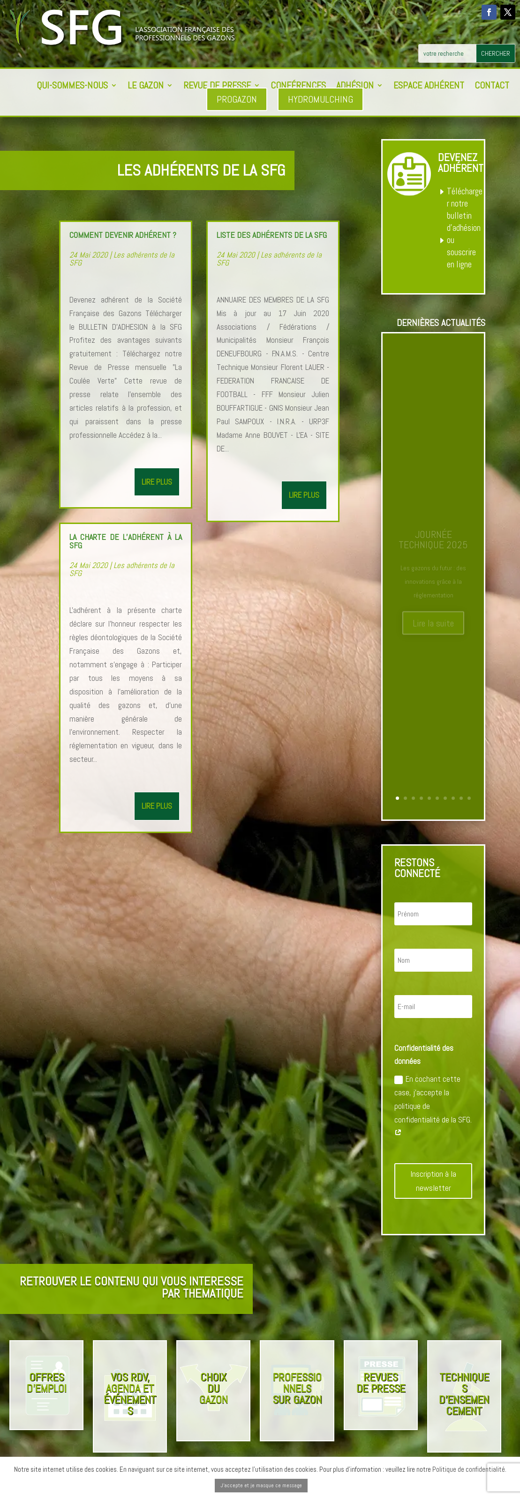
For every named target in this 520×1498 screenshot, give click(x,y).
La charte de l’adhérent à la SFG (125, 541)
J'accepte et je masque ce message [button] (261, 1485)
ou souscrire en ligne (461, 252)
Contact (492, 86)
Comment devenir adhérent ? (122, 234)
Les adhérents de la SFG (121, 259)
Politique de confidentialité (468, 1469)
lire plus (157, 482)
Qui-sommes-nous (72, 86)
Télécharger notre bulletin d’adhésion (464, 209)
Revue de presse (217, 86)
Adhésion (355, 86)
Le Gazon (146, 86)
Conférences (298, 86)
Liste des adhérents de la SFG (272, 234)
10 (469, 798)
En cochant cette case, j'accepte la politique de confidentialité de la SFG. (433, 1106)
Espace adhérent (428, 86)
